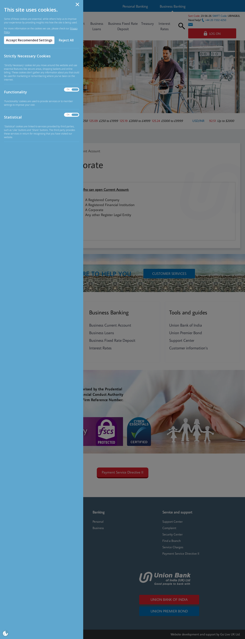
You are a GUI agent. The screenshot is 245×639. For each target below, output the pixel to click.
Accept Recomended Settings (29, 40)
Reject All (66, 40)
